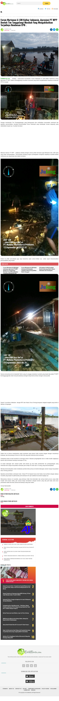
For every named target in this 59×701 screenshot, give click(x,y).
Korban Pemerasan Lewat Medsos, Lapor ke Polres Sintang (10, 616)
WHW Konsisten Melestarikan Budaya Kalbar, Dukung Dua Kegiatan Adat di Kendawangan (9, 623)
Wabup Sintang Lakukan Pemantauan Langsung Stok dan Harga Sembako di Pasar (13, 540)
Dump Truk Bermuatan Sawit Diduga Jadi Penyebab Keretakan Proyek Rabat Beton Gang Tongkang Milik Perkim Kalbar (12, 637)
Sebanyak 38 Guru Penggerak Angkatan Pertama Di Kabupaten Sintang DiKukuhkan (10, 599)
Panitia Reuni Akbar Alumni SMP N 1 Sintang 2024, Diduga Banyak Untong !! (14, 575)
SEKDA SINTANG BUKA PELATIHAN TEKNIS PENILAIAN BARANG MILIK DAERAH (12, 544)
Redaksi (33, 699)
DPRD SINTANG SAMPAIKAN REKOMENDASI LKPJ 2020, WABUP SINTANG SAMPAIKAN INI (12, 553)
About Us (11, 697)
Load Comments (29, 506)
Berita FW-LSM (7, 30)
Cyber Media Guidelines (34, 697)
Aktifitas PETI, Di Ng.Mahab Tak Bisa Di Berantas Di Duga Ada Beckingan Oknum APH (11, 645)
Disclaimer (53, 697)
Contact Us (18, 697)
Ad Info (25, 697)
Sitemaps (5, 697)
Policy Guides (45, 697)
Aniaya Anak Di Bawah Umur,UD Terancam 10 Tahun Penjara (9, 629)
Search (35, 7)
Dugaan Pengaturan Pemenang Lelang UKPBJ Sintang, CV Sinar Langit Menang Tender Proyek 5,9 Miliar (12, 591)
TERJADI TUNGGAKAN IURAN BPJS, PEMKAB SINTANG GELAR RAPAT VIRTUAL (12, 549)
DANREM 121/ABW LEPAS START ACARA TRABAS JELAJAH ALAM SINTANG (11, 536)
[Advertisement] (29, 139)
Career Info (27, 699)
